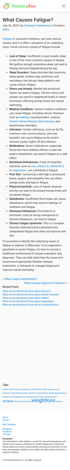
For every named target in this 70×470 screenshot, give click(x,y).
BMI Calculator (9, 424)
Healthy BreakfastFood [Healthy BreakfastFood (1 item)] (58, 393)
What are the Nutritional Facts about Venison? (27, 291)
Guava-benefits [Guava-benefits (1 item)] (42, 393)
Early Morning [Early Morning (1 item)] (16, 393)
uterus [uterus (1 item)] (28, 401)
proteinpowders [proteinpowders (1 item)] (50, 397)
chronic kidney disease (23, 121)
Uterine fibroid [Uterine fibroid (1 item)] (19, 401)
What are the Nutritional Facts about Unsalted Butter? (31, 304)
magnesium (20, 170)
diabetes (24, 117)
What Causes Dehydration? (20, 279)
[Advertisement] (35, 345)
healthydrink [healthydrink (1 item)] (17, 397)
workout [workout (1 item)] (59, 401)
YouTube (7, 434)
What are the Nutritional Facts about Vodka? (26, 298)
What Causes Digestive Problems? (45, 283)
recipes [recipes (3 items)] (8, 401)
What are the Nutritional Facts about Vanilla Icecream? (31, 294)
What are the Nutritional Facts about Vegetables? (28, 301)
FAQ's (6, 29)
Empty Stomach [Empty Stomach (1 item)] (29, 393)
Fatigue (7, 38)
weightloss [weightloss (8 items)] (43, 400)
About (5, 417)
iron (33, 166)
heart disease (46, 121)
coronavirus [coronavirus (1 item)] (25, 389)
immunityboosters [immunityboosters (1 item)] (30, 397)
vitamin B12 (57, 166)
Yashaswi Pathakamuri (37, 25)
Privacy (6, 420)
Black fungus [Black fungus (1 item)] (15, 389)
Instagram (7, 429)
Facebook (7, 431)
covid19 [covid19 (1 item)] (34, 389)
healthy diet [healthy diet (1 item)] (7, 397)
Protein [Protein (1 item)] (41, 397)
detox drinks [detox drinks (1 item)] (43, 389)
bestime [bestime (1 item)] (6, 389)
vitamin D (42, 166)
